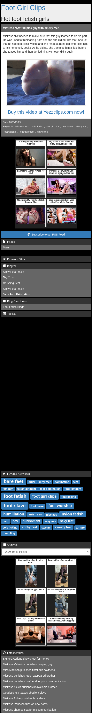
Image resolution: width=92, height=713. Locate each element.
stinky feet (81, 126)
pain (5, 521)
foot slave (15, 505)
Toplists (9, 313)
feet (75, 481)
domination (62, 481)
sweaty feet (63, 527)
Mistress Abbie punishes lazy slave (24, 698)
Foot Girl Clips (23, 8)
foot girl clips (52, 126)
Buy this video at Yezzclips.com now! (46, 112)
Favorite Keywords (16, 473)
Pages (9, 241)
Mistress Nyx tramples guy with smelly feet (31, 28)
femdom (8, 488)
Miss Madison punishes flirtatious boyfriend (29, 670)
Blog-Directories (15, 301)
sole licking (37, 126)
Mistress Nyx (22, 126)
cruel (31, 481)
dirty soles (42, 131)
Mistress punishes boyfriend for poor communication (34, 681)
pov (15, 521)
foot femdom (73, 488)
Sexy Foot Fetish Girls (16, 294)
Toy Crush (9, 277)
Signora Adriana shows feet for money (26, 658)
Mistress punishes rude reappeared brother (29, 675)
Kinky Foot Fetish (13, 271)
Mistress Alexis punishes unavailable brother (30, 687)
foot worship (10, 131)
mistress (35, 514)
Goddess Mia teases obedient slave (24, 692)
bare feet (13, 481)
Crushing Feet (11, 283)
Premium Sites (14, 259)
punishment (31, 521)
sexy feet (66, 521)
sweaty (46, 527)
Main (6, 247)
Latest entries (13, 653)
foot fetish (15, 496)
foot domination (50, 488)
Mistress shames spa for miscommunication (29, 709)
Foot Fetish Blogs (13, 306)
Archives (10, 544)
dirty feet (44, 481)
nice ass (51, 514)
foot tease (68, 126)
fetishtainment (27, 131)
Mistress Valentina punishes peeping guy (27, 664)
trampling (9, 533)
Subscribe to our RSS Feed (46, 234)
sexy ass (50, 521)
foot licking (69, 496)
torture (80, 527)
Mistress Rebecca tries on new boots (25, 704)
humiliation (13, 514)
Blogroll (9, 266)
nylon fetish (72, 514)
